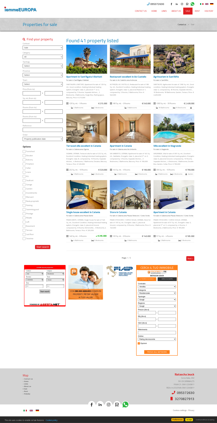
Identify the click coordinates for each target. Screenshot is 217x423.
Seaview (29, 238)
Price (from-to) (29, 89)
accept (189, 419)
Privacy (191, 410)
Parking (29, 205)
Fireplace (30, 163)
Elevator (29, 155)
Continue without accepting (205, 420)
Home (154, 11)
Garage (29, 184)
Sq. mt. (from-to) (29, 98)
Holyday (209, 11)
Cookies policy (51, 420)
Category (26, 52)
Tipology (26, 61)
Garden (29, 188)
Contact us (141, 11)
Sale (188, 11)
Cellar (28, 168)
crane (28, 172)
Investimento (31, 192)
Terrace (29, 230)
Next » (190, 258)
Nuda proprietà (32, 201)
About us (176, 11)
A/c (27, 176)
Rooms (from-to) (30, 107)
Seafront (29, 180)
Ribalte (29, 217)
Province (26, 71)
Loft (27, 221)
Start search (42, 247)
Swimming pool (32, 209)
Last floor (30, 234)
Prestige (29, 213)
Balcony (29, 159)
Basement (30, 226)
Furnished (30, 151)
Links (164, 11)
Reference (27, 125)
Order (25, 134)
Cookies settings (180, 410)
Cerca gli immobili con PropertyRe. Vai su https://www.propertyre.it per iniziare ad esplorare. (157, 310)
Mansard (29, 197)
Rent (197, 11)
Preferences (177, 419)
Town (25, 80)
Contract (26, 43)
